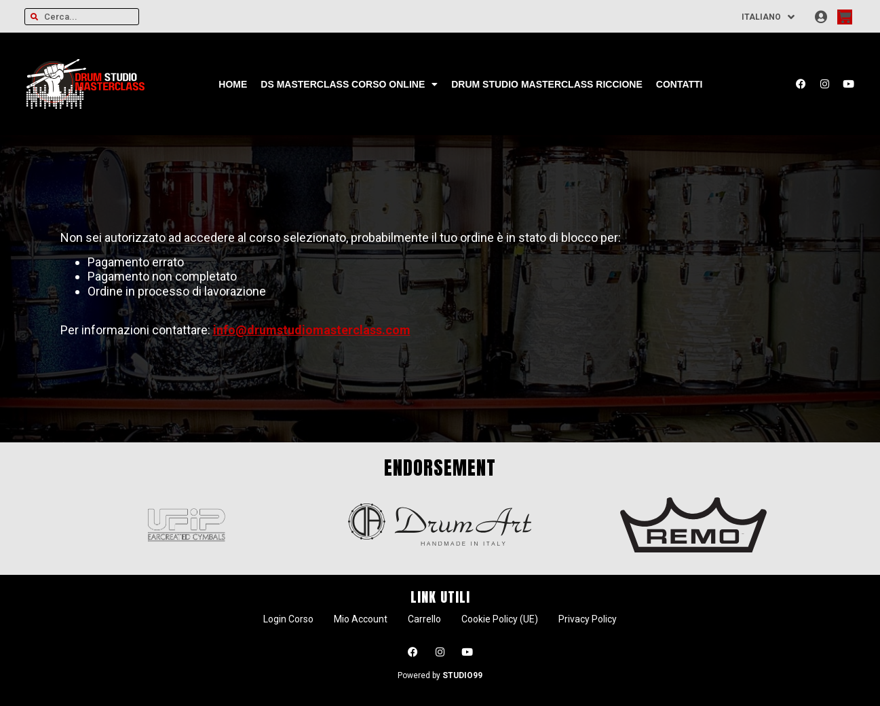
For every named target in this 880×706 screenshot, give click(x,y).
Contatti (679, 84)
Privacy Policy (587, 619)
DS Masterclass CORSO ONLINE (349, 84)
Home (232, 84)
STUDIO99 (462, 675)
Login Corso (288, 619)
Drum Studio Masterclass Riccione (547, 84)
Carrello (424, 619)
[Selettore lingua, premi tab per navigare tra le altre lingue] (769, 16)
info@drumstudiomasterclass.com (311, 330)
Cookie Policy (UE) (499, 619)
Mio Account (360, 619)
